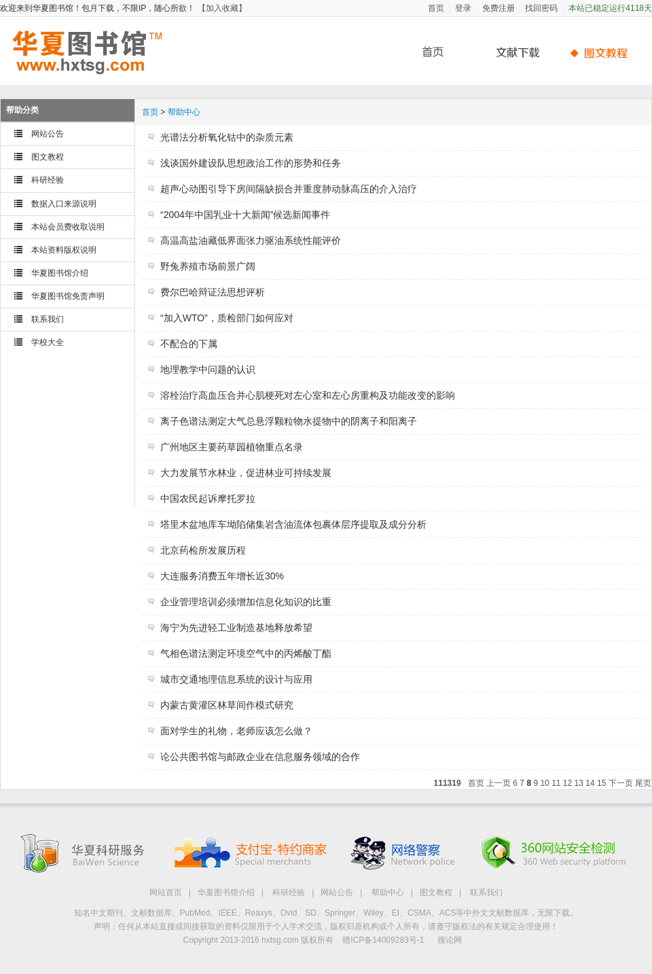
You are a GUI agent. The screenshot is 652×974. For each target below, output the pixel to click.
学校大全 (47, 342)
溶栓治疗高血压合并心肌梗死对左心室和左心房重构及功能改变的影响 (307, 395)
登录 (463, 8)
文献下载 (512, 52)
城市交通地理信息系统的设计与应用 (236, 679)
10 (544, 783)
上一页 (498, 783)
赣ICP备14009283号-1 (383, 940)
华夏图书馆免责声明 (68, 296)
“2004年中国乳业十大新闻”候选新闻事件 (245, 214)
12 (567, 783)
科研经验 (47, 180)
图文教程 (47, 157)
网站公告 (47, 134)
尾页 (643, 783)
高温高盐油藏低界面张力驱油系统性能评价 (250, 240)
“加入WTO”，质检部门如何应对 (226, 317)
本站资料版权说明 (63, 250)
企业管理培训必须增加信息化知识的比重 (245, 601)
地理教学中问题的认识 (207, 369)
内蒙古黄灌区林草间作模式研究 (226, 705)
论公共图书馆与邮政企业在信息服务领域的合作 (260, 756)
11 (555, 783)
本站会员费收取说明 (68, 227)
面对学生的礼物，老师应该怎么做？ (236, 730)
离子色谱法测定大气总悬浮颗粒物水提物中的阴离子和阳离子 (288, 421)
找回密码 (541, 8)
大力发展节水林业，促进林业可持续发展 (245, 472)
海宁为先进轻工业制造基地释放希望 (236, 627)
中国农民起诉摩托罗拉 (207, 498)
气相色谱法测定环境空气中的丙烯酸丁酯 (245, 653)
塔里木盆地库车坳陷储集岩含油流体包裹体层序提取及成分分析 (293, 524)
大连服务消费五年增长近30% (222, 576)
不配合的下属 (188, 343)
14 (589, 783)
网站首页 (165, 892)
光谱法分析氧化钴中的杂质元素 (226, 137)
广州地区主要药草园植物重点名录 (231, 446)
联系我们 (47, 319)
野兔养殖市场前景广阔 (207, 266)
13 (579, 783)
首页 (436, 8)
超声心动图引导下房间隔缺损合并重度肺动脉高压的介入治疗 (288, 188)
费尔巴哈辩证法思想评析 (212, 292)
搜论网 (449, 940)
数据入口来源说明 (63, 204)
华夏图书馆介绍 (59, 273)
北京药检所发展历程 (203, 550)
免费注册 (498, 8)
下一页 (621, 783)
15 (601, 783)
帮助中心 (601, 52)
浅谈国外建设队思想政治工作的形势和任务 (250, 163)
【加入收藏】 (222, 8)
